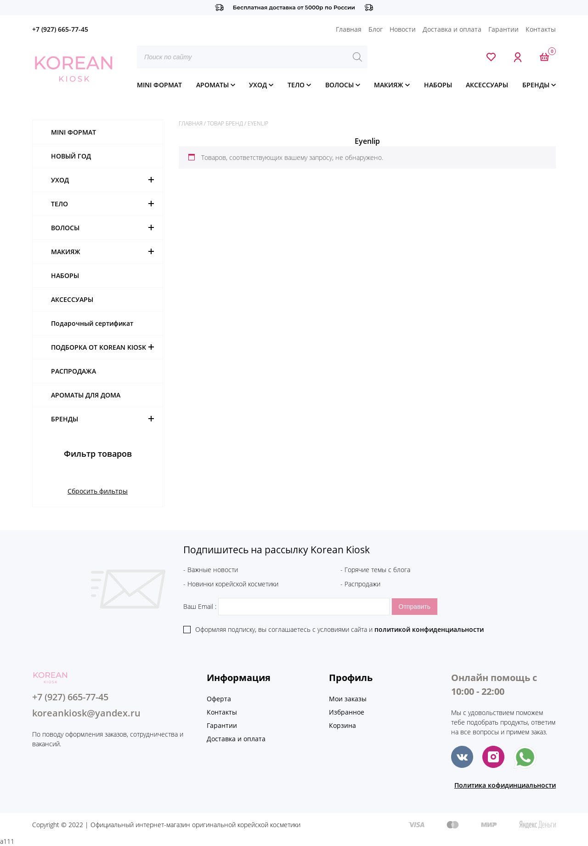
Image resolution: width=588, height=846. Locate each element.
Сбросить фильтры (98, 491)
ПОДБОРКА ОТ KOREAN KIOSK (98, 347)
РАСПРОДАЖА (73, 371)
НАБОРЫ (438, 84)
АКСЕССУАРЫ (487, 84)
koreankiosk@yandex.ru (86, 713)
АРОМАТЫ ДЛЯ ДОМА (85, 395)
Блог (375, 29)
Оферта (219, 698)
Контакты (541, 29)
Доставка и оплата (452, 29)
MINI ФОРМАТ (159, 84)
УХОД (258, 84)
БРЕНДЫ (535, 84)
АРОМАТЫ (212, 84)
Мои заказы (348, 698)
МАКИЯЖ (388, 84)
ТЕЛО (296, 84)
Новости (403, 29)
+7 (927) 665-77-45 (60, 29)
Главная (349, 29)
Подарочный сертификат (92, 323)
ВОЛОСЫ (339, 84)
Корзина (342, 725)
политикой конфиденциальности (429, 629)
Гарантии (503, 29)
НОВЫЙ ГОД (71, 156)
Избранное (346, 712)
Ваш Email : (287, 606)
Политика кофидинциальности (505, 785)
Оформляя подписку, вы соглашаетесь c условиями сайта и (339, 629)
